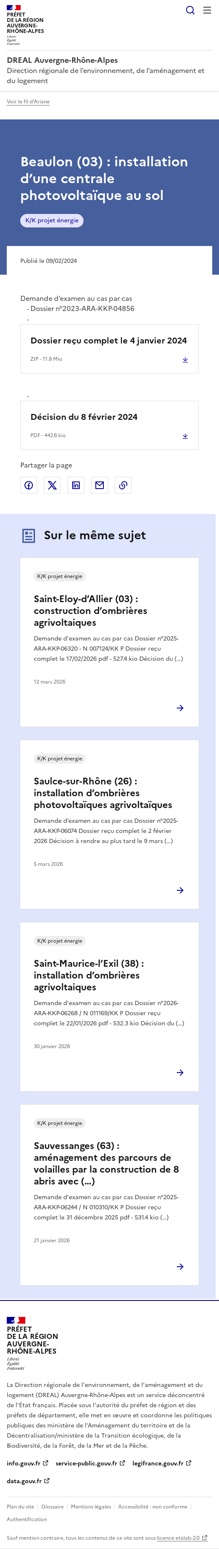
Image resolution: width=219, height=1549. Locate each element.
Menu (207, 10)
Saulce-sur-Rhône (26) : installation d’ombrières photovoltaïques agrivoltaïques (103, 793)
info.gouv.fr (24, 1463)
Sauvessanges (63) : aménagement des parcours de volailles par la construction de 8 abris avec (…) (106, 1163)
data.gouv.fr (24, 1481)
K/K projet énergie (51, 220)
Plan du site (20, 1507)
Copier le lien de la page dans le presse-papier (123, 485)
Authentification (27, 1519)
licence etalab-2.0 (178, 1538)
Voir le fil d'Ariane (28, 101)
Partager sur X (52, 485)
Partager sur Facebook (28, 485)
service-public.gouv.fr (86, 1463)
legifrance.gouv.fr (158, 1463)
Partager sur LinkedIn (76, 485)
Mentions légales (91, 1507)
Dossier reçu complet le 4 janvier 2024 (108, 340)
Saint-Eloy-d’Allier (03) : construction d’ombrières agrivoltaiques (90, 611)
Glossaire (52, 1507)
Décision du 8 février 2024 (84, 417)
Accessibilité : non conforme (152, 1507)
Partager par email (99, 485)
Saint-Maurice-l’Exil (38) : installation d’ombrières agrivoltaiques (89, 975)
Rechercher (190, 10)
